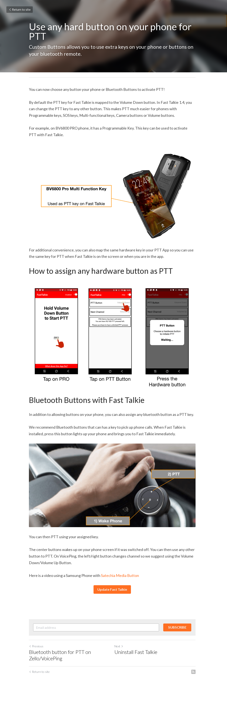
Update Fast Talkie (113, 594)
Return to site (20, 9)
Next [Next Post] (120, 650)
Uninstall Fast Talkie (137, 656)
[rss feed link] (196, 676)
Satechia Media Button (119, 580)
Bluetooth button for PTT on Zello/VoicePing (60, 659)
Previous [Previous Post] (36, 650)
